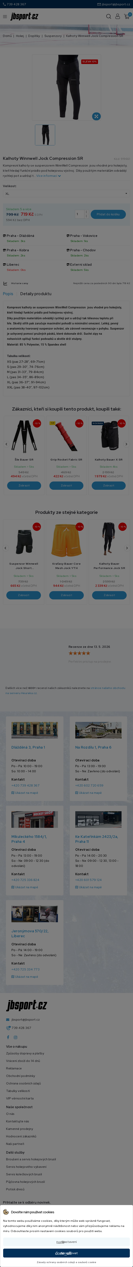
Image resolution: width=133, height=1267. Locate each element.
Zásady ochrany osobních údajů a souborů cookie (66, 1262)
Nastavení (67, 1242)
